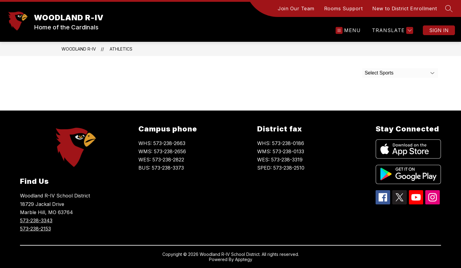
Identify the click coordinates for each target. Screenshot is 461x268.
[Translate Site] (391, 30)
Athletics (121, 48)
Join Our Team (296, 8)
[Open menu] (348, 30)
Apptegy (243, 259)
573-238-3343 (36, 220)
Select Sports (379, 72)
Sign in (439, 30)
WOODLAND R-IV (78, 48)
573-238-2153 (35, 229)
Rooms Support (343, 8)
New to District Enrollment (404, 8)
